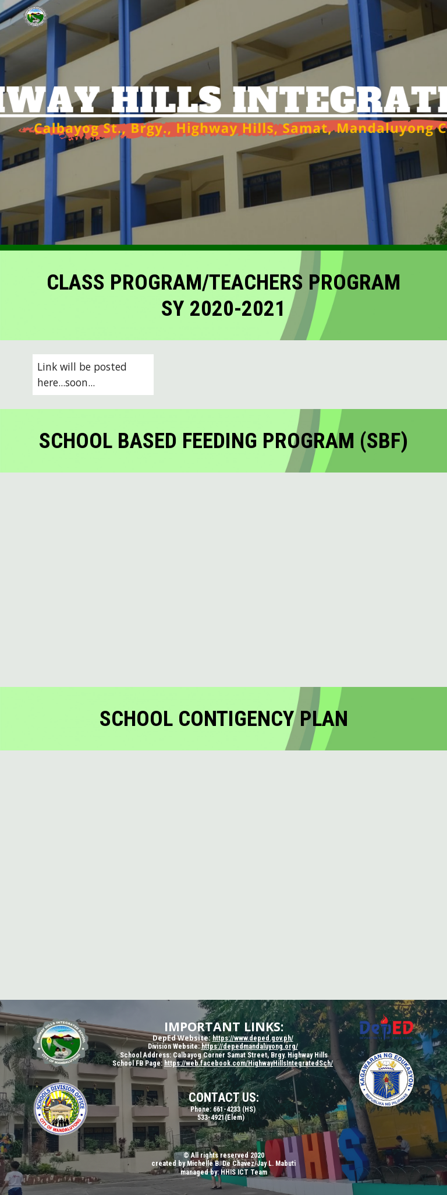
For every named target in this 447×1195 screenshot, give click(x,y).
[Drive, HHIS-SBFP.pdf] (223, 580)
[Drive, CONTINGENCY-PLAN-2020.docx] (223, 875)
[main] (223, 295)
